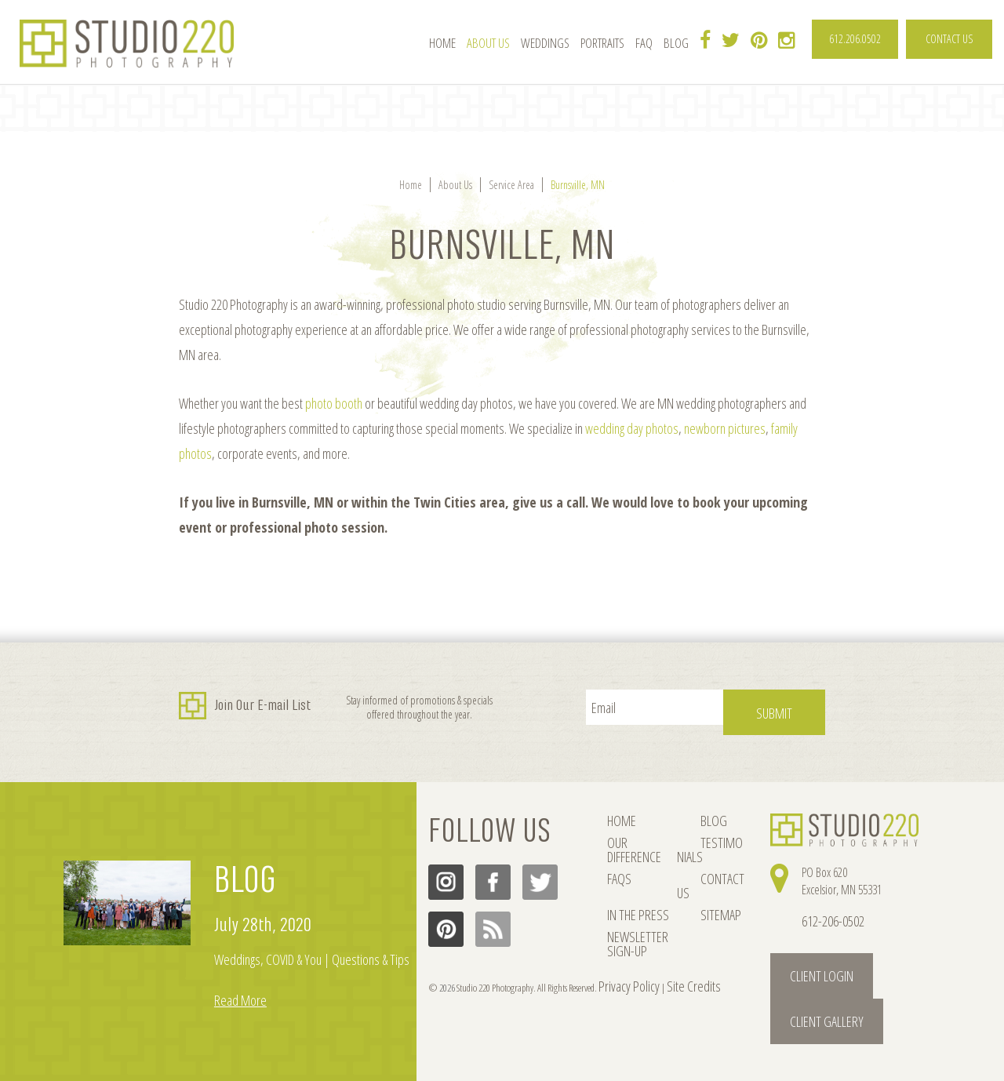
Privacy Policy (620, 969)
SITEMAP (693, 882)
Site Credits (666, 969)
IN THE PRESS (632, 882)
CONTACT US (949, 38)
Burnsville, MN (578, 184)
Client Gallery (868, 957)
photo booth (333, 403)
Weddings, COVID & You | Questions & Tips (311, 949)
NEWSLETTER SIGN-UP (632, 913)
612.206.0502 (855, 38)
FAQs (617, 858)
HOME (619, 811)
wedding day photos (631, 428)
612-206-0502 (828, 910)
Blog (676, 43)
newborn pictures (725, 428)
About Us (488, 43)
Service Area (511, 184)
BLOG (245, 870)
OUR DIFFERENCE (639, 835)
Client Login (799, 957)
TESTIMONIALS (705, 835)
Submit (791, 706)
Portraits (602, 43)
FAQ (644, 43)
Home (442, 43)
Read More (240, 990)
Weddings (545, 43)
